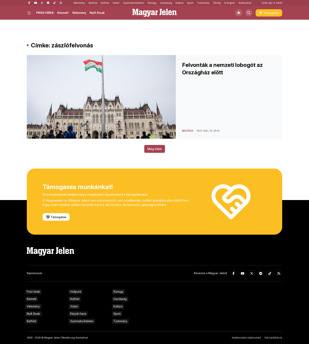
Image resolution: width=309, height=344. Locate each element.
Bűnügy (152, 2)
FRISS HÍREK (45, 12)
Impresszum (34, 273)
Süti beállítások (273, 337)
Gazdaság (166, 2)
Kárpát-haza (78, 313)
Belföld (93, 2)
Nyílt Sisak (97, 12)
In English (229, 2)
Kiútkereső (245, 2)
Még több (154, 149)
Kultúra (179, 2)
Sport (190, 2)
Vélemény (79, 2)
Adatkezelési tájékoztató (246, 337)
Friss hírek (33, 291)
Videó (116, 2)
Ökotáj (217, 2)
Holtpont (75, 291)
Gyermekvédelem (133, 2)
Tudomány (203, 2)
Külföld (105, 2)
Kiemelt (62, 12)
